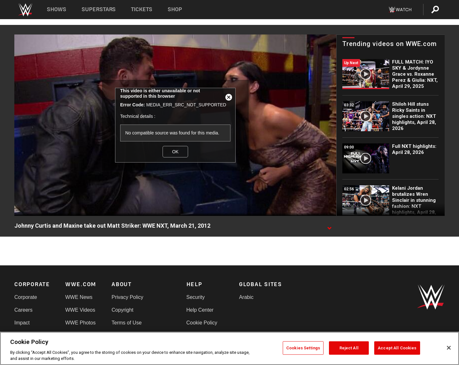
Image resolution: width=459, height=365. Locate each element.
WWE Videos (80, 310)
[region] (229, 348)
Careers (23, 310)
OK (175, 151)
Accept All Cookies (397, 348)
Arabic (246, 297)
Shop (175, 9)
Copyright (122, 310)
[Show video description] (329, 226)
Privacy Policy (127, 297)
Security (195, 297)
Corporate (25, 297)
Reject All (349, 348)
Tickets (141, 9)
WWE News (78, 297)
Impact (22, 322)
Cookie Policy (201, 322)
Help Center (200, 310)
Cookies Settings (303, 348)
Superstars (99, 9)
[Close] (449, 348)
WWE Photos (80, 322)
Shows (56, 9)
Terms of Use (127, 322)
